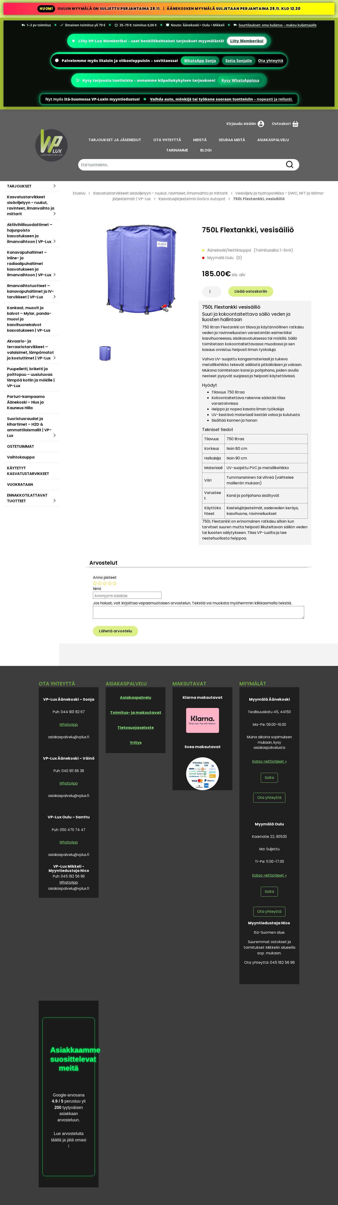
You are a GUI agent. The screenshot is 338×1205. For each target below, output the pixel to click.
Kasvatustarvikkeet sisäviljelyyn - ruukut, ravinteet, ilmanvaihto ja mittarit (30, 205)
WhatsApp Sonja (200, 60)
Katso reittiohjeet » (269, 761)
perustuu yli (74, 1101)
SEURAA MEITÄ (232, 140)
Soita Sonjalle (238, 60)
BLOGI (205, 150)
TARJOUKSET (19, 186)
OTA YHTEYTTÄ (167, 140)
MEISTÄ (200, 140)
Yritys (136, 742)
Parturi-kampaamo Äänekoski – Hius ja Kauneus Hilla (26, 402)
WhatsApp (68, 724)
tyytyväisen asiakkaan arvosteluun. (70, 1113)
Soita (269, 777)
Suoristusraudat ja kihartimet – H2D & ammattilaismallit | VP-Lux (29, 427)
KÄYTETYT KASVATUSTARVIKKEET (28, 470)
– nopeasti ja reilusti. (221, 99)
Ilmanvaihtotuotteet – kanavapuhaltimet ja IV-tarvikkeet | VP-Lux (30, 291)
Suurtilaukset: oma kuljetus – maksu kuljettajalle (274, 25)
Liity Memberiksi (246, 40)
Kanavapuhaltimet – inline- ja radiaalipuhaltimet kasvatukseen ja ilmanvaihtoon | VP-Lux (29, 264)
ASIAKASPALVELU (273, 140)
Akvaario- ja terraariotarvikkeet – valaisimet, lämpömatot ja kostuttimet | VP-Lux (30, 349)
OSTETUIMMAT (20, 446)
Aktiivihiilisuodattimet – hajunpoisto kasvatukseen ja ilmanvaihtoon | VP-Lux (29, 233)
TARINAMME (177, 150)
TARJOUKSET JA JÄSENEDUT (114, 140)
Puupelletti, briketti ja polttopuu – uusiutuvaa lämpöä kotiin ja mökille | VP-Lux (31, 377)
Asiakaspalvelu (135, 697)
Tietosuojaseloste (135, 727)
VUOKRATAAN (20, 484)
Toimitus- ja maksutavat (135, 712)
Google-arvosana (68, 1095)
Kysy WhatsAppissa (240, 80)
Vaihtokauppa (21, 457)
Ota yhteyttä (270, 60)
